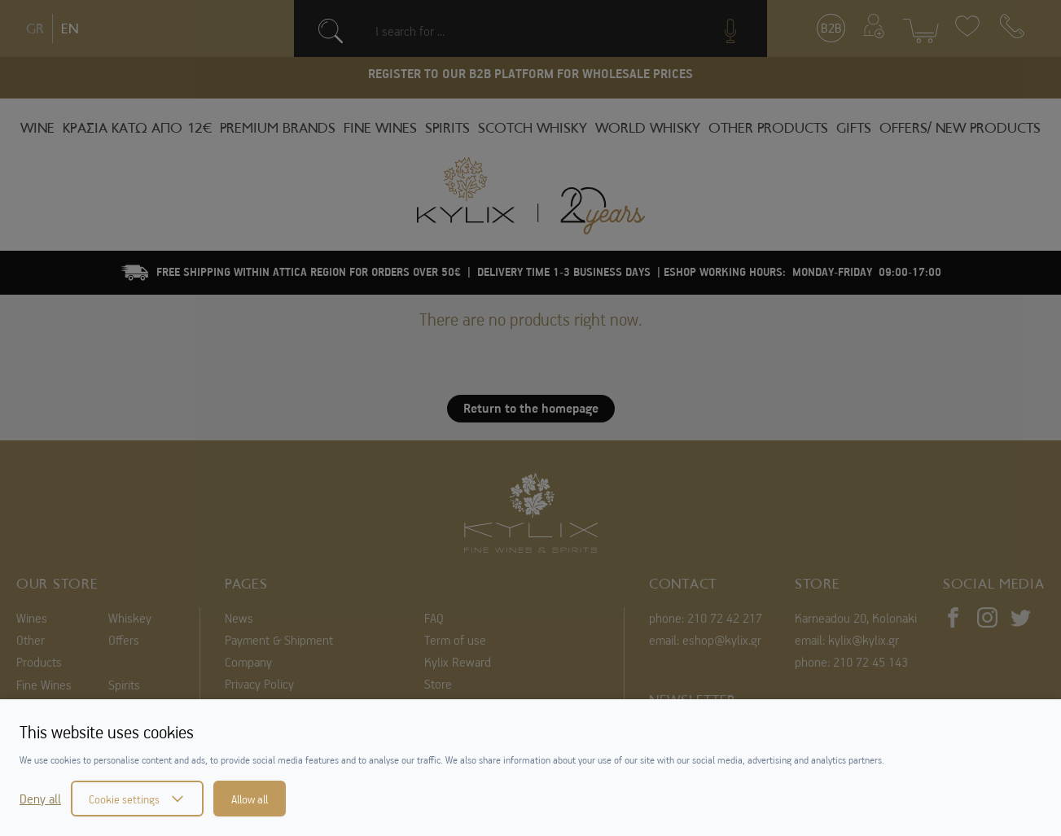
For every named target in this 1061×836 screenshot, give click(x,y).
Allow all (249, 798)
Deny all (40, 798)
